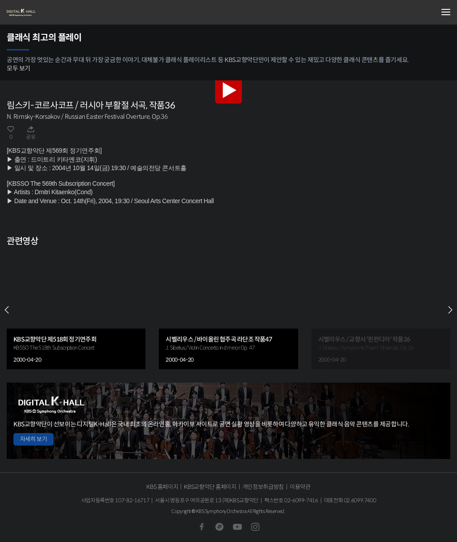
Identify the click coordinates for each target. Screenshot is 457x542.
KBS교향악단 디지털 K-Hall (51, 12)
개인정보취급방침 (263, 487)
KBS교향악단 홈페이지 (210, 487)
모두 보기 (18, 68)
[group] (76, 310)
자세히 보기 (33, 439)
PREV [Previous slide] (6, 310)
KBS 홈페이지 (162, 487)
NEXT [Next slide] (450, 310)
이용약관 (300, 487)
